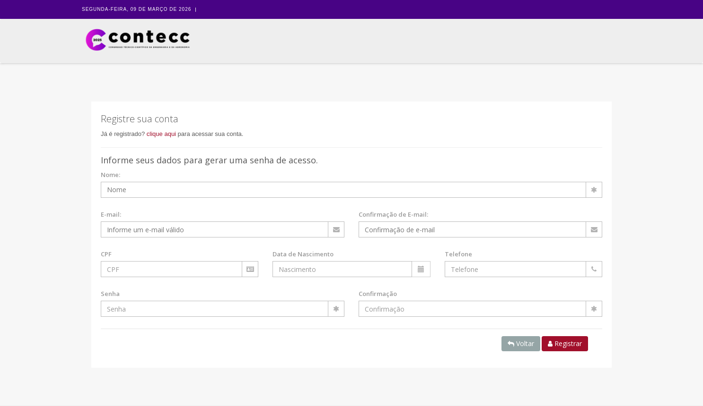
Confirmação (378, 293)
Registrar (565, 343)
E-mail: (111, 214)
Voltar (521, 343)
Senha (110, 293)
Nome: (110, 174)
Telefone (458, 254)
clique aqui (161, 133)
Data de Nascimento (303, 254)
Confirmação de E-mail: (393, 214)
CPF (106, 254)
